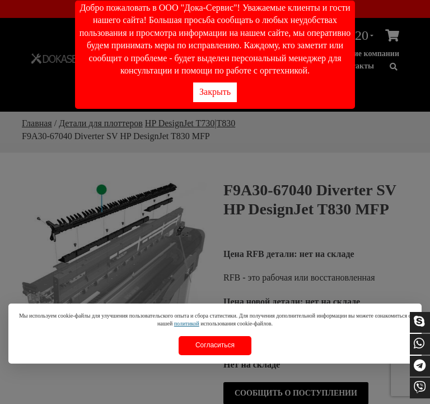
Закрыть (215, 92)
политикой (186, 323)
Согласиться (215, 345)
